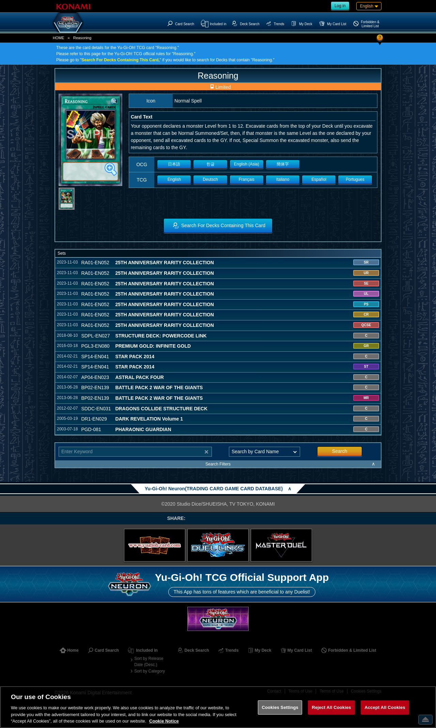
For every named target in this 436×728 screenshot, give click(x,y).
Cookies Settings (280, 707)
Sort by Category (149, 671)
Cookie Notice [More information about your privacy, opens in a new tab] (164, 721)
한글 (210, 164)
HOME (58, 38)
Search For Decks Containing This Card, (120, 60)
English (174, 179)
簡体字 (283, 164)
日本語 (174, 164)
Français (246, 179)
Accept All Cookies (384, 707)
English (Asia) (246, 164)
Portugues (355, 179)
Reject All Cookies (331, 707)
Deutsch (210, 179)
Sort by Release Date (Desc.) (148, 661)
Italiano (283, 179)
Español (319, 179)
